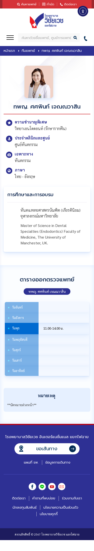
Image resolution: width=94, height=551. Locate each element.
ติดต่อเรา (70, 4)
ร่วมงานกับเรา (72, 498)
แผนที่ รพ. (31, 462)
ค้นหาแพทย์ (28, 4)
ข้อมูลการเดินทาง (57, 462)
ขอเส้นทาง (46, 448)
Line (42, 487)
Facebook (32, 487)
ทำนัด (50, 4)
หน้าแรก (9, 50)
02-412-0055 (86, 37)
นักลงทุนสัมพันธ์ (25, 507)
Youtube (52, 487)
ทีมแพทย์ (28, 50)
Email (62, 487)
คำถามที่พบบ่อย (43, 498)
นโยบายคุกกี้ (49, 514)
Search (75, 37)
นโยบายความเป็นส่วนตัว (60, 507)
